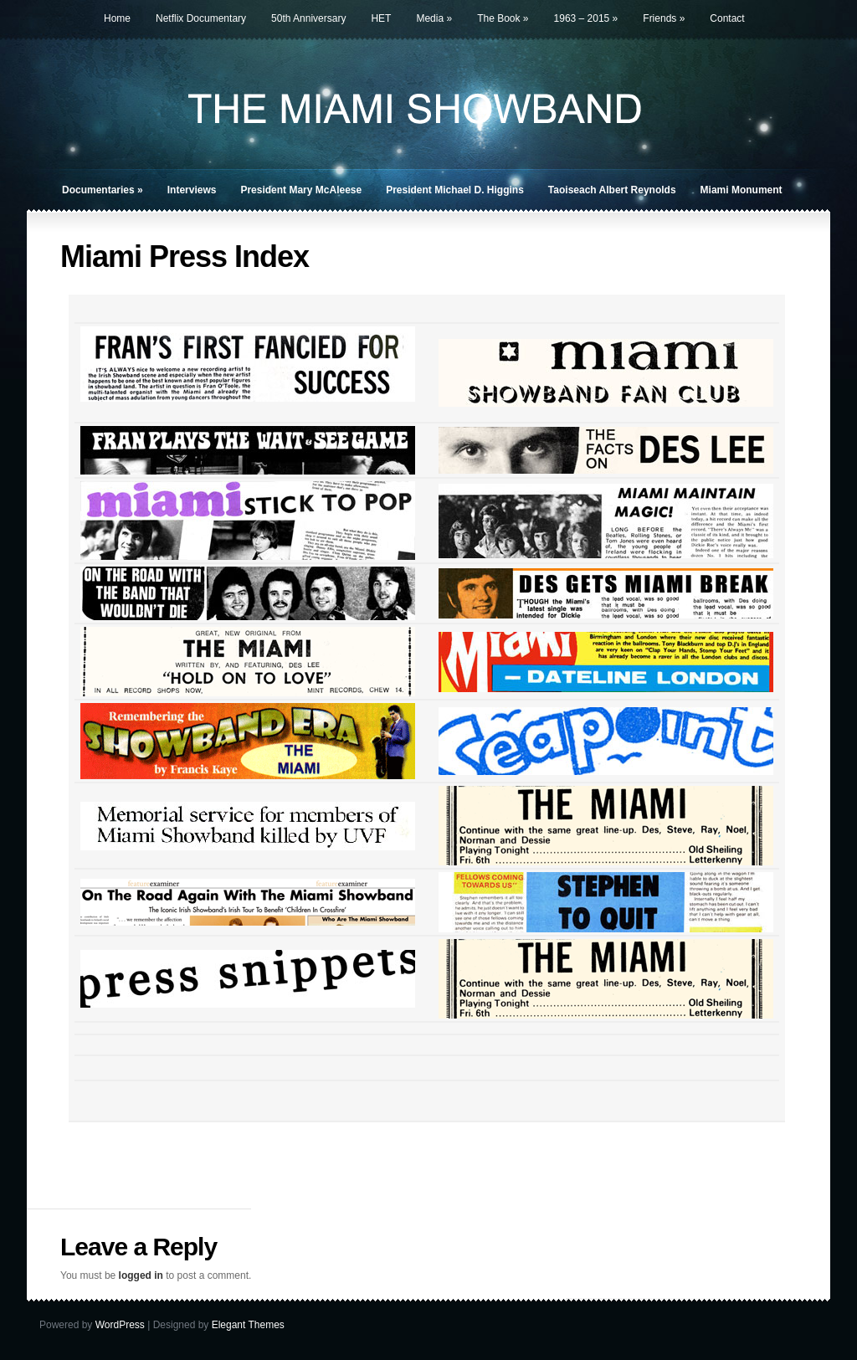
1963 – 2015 (586, 18)
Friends (664, 18)
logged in (141, 1275)
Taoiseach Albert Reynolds (612, 190)
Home (117, 18)
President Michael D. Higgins (455, 190)
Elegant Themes (248, 1325)
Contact (727, 18)
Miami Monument (741, 190)
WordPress (120, 1325)
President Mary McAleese (301, 190)
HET (381, 18)
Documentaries (102, 190)
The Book (502, 18)
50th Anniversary (308, 18)
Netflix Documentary (201, 18)
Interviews (192, 190)
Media (434, 18)
